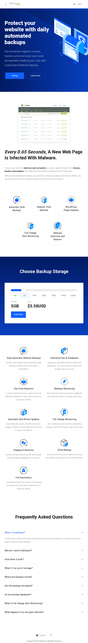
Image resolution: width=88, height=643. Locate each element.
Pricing (14, 76)
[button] (15, 294)
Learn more (35, 76)
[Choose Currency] (80, 4)
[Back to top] (51, 633)
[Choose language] (41, 634)
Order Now (18, 313)
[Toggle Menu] (6, 4)
